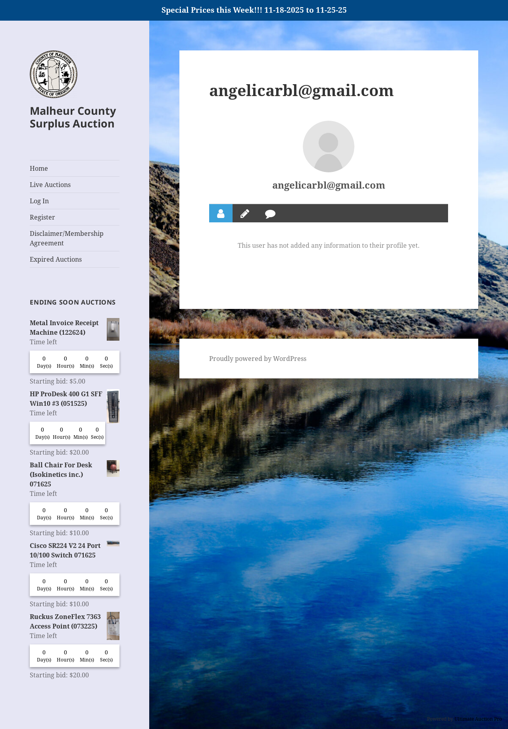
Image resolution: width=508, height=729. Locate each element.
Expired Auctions (56, 259)
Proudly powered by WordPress (257, 358)
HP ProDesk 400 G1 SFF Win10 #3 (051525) (74, 398)
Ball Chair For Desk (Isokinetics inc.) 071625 (74, 474)
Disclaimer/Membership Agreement (67, 238)
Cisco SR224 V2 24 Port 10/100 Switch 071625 (74, 550)
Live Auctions (50, 184)
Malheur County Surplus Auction (73, 117)
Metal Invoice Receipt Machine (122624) (74, 327)
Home (39, 168)
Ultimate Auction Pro (478, 719)
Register (42, 217)
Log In (39, 201)
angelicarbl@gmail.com (328, 184)
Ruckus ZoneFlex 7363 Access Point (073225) (74, 621)
